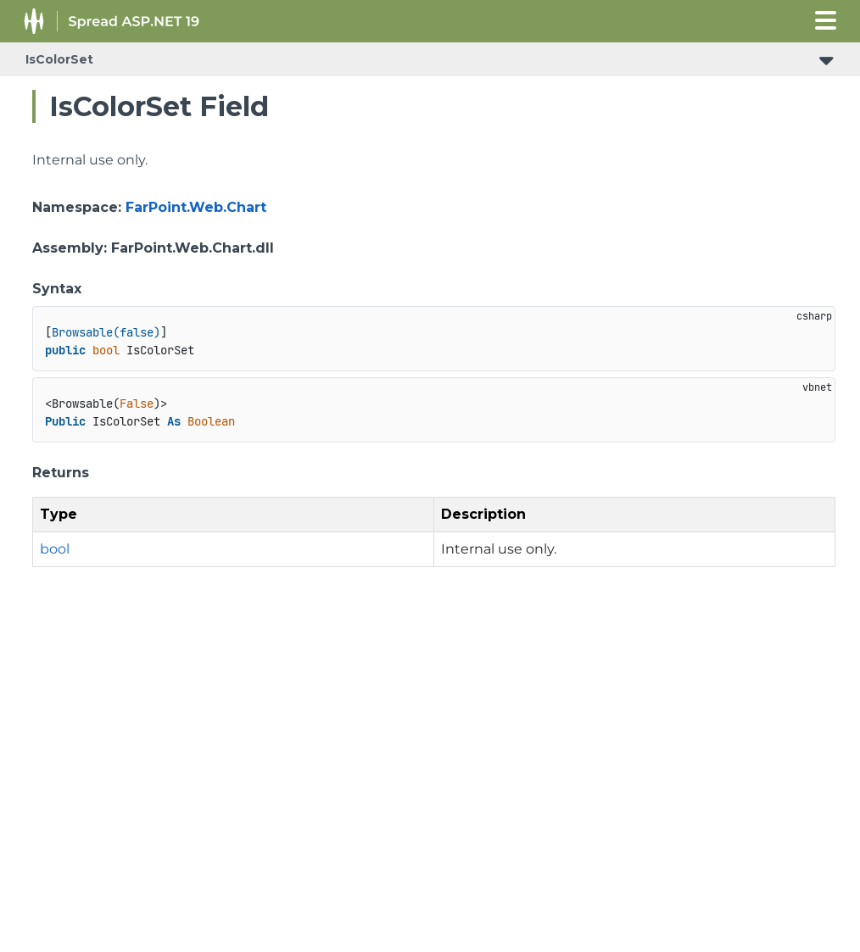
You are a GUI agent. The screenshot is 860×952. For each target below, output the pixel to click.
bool (55, 549)
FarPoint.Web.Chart (196, 207)
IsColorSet (59, 59)
